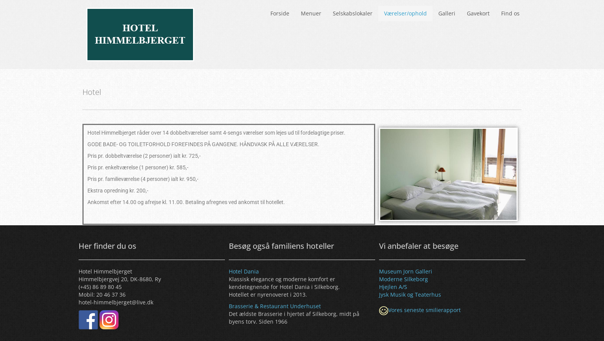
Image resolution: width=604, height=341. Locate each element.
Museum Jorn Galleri (405, 271)
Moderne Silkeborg (403, 279)
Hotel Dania (244, 271)
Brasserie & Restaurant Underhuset (275, 306)
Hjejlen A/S (393, 286)
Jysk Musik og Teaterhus (410, 294)
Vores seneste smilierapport (424, 310)
